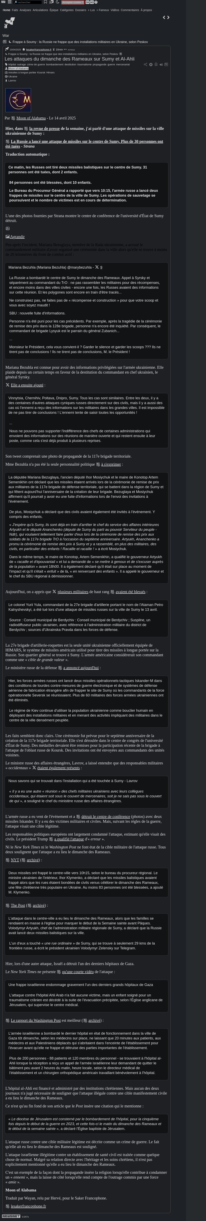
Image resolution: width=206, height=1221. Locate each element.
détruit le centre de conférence (105, 816)
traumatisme (84, 64)
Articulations (40, 10)
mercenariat (123, 64)
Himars (50, 72)
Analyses (25, 10)
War (5, 35)
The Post (18, 905)
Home (6, 10)
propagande (99, 64)
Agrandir (15, 236)
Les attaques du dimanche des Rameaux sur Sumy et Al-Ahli (70, 59)
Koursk (41, 72)
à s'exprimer (111, 464)
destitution (70, 64)
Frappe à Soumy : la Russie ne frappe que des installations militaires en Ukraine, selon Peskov (78, 42)
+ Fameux (102, 10)
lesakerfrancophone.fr (39, 49)
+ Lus (91, 10)
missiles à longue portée (22, 72)
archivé (33, 860)
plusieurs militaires (73, 591)
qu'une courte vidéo (78, 971)
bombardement (54, 64)
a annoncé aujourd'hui (81, 667)
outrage (21, 64)
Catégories (67, 10)
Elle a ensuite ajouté (27, 385)
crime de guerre (36, 64)
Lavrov (12, 80)
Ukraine (12, 76)
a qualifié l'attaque (69, 839)
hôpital (12, 64)
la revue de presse (44, 128)
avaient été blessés (130, 591)
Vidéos (115, 10)
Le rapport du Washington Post (36, 1020)
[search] (27, 2)
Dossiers (80, 10)
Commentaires (130, 10)
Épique (54, 10)
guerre (111, 64)
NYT (15, 860)
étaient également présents (58, 768)
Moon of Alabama (18, 68)
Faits (15, 10)
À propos (146, 10)
